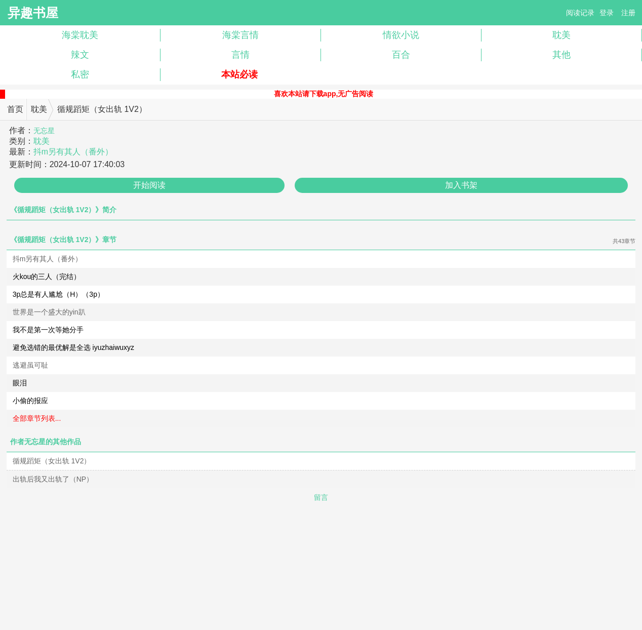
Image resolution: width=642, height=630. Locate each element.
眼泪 (20, 383)
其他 (561, 55)
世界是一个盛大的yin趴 (49, 312)
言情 (240, 55)
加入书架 (461, 185)
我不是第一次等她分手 (48, 330)
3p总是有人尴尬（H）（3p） (58, 294)
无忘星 (44, 131)
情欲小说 (401, 35)
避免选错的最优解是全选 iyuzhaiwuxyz (73, 347)
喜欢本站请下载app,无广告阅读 (324, 94)
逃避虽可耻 (30, 365)
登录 (606, 13)
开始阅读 (149, 185)
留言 (321, 497)
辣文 (80, 55)
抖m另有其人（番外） (73, 151)
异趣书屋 (33, 13)
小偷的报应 (30, 401)
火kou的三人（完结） (47, 276)
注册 (628, 13)
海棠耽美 (80, 35)
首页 (15, 109)
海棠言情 (240, 35)
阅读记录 (580, 13)
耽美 (561, 35)
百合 (401, 55)
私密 (80, 74)
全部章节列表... (37, 418)
